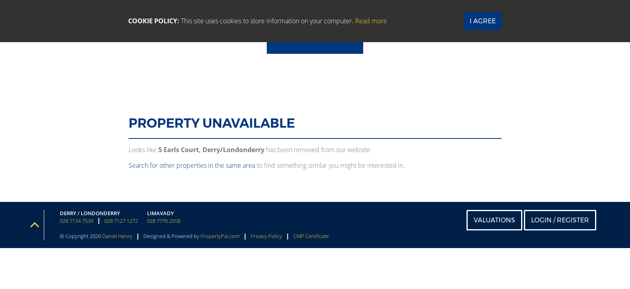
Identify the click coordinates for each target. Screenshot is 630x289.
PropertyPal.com (219, 236)
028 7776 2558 (163, 221)
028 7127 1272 (121, 221)
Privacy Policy (266, 236)
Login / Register (560, 220)
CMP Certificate (311, 236)
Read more (371, 20)
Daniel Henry (117, 236)
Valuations (494, 220)
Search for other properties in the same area (192, 165)
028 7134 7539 (76, 221)
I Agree (483, 21)
